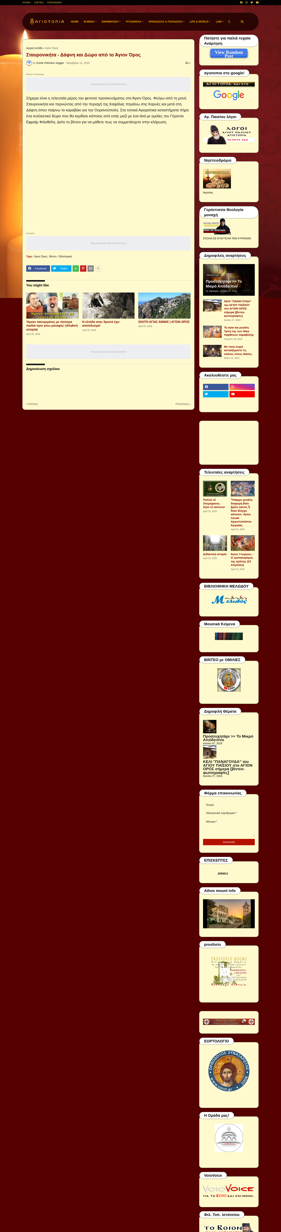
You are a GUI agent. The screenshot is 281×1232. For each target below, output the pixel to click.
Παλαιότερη (182, 403)
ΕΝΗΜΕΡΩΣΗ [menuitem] (110, 21)
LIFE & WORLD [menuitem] (199, 21)
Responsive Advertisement (108, 84)
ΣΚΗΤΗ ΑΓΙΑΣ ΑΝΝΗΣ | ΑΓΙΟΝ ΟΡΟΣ (164, 321)
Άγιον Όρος (51, 48)
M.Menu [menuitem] (89, 21)
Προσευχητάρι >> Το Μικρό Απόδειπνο (224, 283)
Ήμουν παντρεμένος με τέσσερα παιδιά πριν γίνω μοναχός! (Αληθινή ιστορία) (52, 325)
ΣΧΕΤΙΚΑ (39, 2)
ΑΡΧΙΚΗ (26, 2)
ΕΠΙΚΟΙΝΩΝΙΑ (54, 2)
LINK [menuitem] (219, 21)
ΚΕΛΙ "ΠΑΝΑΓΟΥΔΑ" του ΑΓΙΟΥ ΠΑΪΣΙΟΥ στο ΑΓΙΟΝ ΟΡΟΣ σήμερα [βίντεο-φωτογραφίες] (237, 308)
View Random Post (229, 53)
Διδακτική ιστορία (215, 554)
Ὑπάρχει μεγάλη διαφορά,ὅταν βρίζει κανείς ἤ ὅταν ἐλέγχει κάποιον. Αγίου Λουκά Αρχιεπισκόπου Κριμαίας (242, 512)
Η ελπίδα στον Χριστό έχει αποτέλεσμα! (100, 323)
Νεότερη (33, 403)
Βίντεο (52, 256)
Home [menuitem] (75, 21)
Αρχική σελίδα (34, 48)
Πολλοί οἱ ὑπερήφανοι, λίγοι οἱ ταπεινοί (214, 503)
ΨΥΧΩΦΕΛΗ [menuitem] (133, 21)
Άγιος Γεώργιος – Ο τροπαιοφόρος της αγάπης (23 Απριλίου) (242, 560)
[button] (229, 22)
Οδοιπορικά (65, 256)
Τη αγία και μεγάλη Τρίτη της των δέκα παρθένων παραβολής (239, 331)
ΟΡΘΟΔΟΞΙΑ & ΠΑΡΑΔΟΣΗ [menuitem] (165, 21)
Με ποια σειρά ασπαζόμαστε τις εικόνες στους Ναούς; (238, 350)
